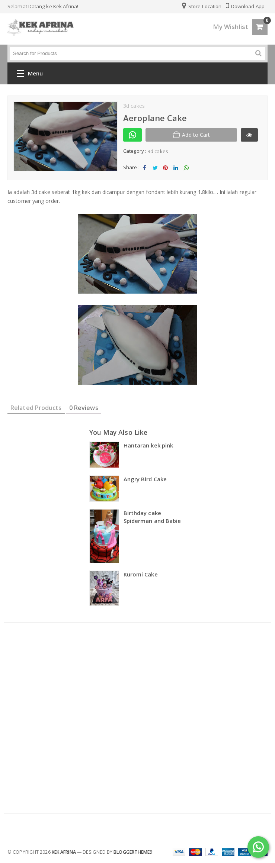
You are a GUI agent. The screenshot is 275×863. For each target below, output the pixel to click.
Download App (245, 6)
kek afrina (64, 852)
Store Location (202, 6)
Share (144, 169)
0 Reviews (83, 408)
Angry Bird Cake (145, 479)
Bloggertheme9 (132, 852)
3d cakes (158, 151)
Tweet (155, 169)
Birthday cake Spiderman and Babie (152, 516)
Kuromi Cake (141, 574)
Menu (30, 75)
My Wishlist (230, 26)
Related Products (36, 408)
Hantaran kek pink (148, 445)
